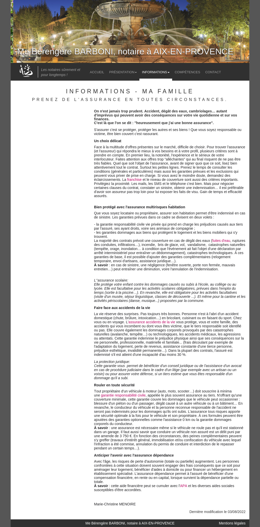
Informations (156, 72)
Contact (213, 72)
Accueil (97, 72)
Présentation (123, 72)
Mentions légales (232, 523)
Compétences (187, 72)
